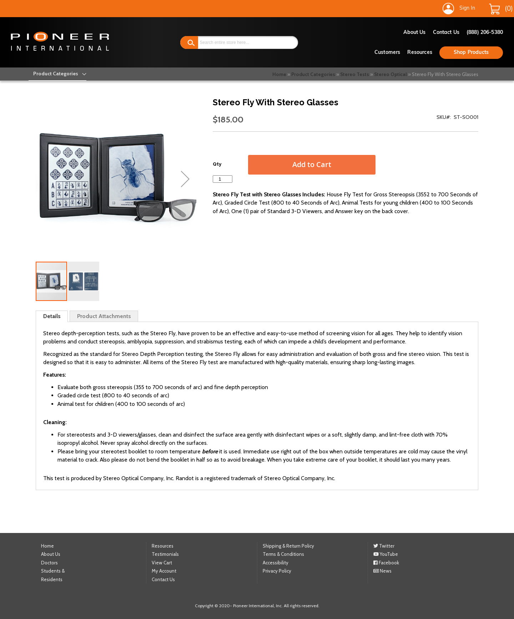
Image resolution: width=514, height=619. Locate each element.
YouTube (385, 554)
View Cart (162, 562)
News (382, 571)
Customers (387, 52)
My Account (164, 571)
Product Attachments (104, 316)
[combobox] (239, 42)
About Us (414, 32)
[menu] (56, 73)
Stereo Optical (390, 74)
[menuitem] (56, 73)
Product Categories (313, 74)
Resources (419, 52)
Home (279, 74)
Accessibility (275, 562)
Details (51, 316)
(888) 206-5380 (485, 32)
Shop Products (471, 52)
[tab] (52, 316)
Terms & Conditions (283, 554)
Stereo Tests (354, 74)
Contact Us (446, 32)
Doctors (49, 562)
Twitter (383, 546)
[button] (185, 179)
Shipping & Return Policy (288, 546)
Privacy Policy (277, 571)
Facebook (386, 562)
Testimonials (165, 554)
